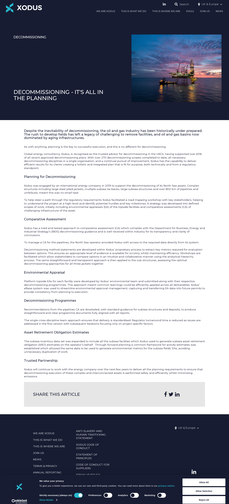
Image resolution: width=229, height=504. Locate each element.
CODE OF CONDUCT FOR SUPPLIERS (92, 466)
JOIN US (205, 11)
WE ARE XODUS (105, 11)
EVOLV (190, 11)
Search (182, 4)
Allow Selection (204, 488)
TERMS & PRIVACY (45, 466)
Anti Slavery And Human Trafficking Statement (91, 434)
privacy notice (166, 482)
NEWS (219, 11)
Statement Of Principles (86, 456)
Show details (46, 496)
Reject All (204, 496)
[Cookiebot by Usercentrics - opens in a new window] (19, 498)
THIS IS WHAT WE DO (133, 11)
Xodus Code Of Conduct (87, 446)
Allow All (204, 479)
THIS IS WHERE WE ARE (166, 11)
